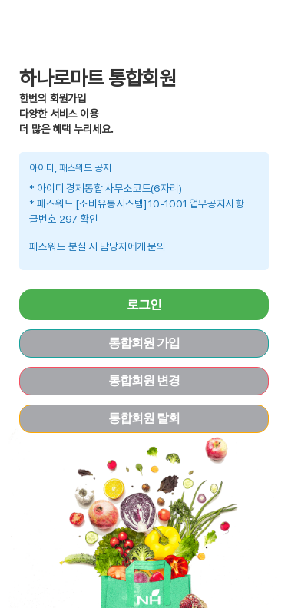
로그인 (144, 304)
